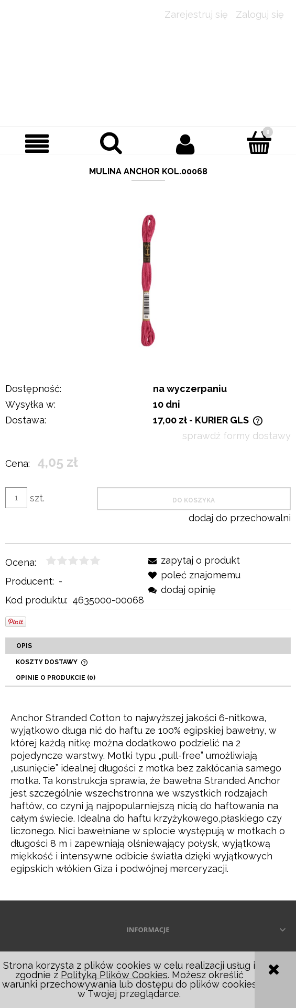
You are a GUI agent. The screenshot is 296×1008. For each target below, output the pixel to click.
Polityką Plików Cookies (114, 974)
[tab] (148, 645)
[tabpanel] (148, 793)
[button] (37, 144)
